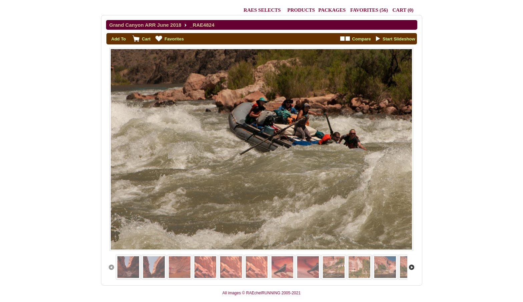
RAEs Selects (262, 10)
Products (301, 10)
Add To (118, 38)
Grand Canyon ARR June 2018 (145, 25)
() (369, 10)
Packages (332, 10)
